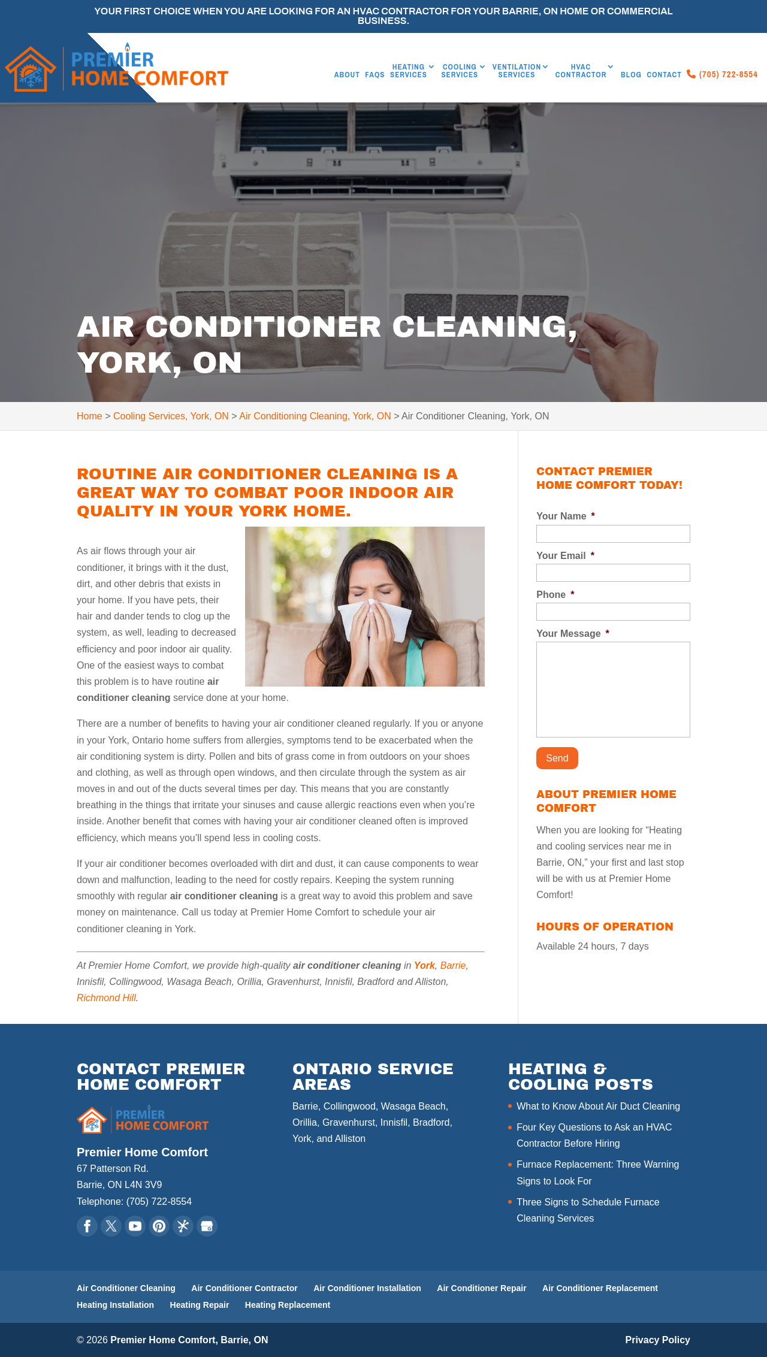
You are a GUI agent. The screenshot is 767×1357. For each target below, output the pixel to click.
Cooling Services (459, 71)
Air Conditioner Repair (481, 1288)
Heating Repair (200, 1305)
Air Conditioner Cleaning (126, 1288)
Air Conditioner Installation (367, 1288)
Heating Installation (115, 1305)
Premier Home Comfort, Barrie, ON (189, 1340)
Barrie (453, 965)
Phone (555, 595)
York (424, 965)
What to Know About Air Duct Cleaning (598, 1106)
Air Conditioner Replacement (600, 1288)
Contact (664, 75)
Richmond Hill (106, 998)
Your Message (572, 633)
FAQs (375, 75)
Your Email (565, 556)
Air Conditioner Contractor (244, 1288)
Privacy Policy (657, 1340)
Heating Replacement (287, 1305)
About (347, 75)
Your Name (565, 516)
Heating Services (408, 71)
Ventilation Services (517, 71)
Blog (631, 75)
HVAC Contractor (581, 71)
